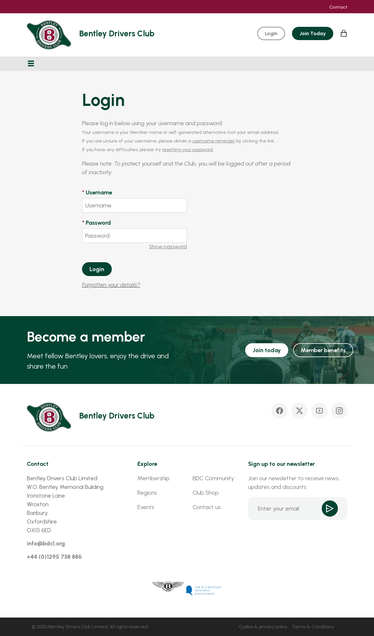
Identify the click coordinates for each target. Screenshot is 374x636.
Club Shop (206, 492)
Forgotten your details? (111, 284)
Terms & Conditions (313, 626)
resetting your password (187, 149)
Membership (153, 478)
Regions (147, 492)
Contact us (207, 507)
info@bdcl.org (46, 543)
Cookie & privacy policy (263, 626)
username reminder (213, 141)
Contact (338, 7)
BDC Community (213, 478)
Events (145, 507)
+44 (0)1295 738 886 (54, 556)
